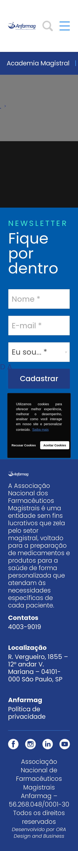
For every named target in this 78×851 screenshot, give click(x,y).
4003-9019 (24, 627)
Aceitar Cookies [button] (54, 445)
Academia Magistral (38, 63)
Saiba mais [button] (40, 429)
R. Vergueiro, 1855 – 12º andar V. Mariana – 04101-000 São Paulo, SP (38, 668)
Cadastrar (39, 378)
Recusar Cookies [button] (24, 445)
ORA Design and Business (40, 832)
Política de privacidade (27, 713)
